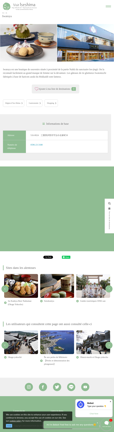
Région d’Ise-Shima (12, 103)
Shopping (50, 103)
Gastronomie (33, 103)
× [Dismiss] (110, 401)
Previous (5, 288)
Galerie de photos (57, 411)
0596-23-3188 (36, 145)
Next (109, 288)
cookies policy (16, 421)
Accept (9, 425)
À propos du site (19, 411)
